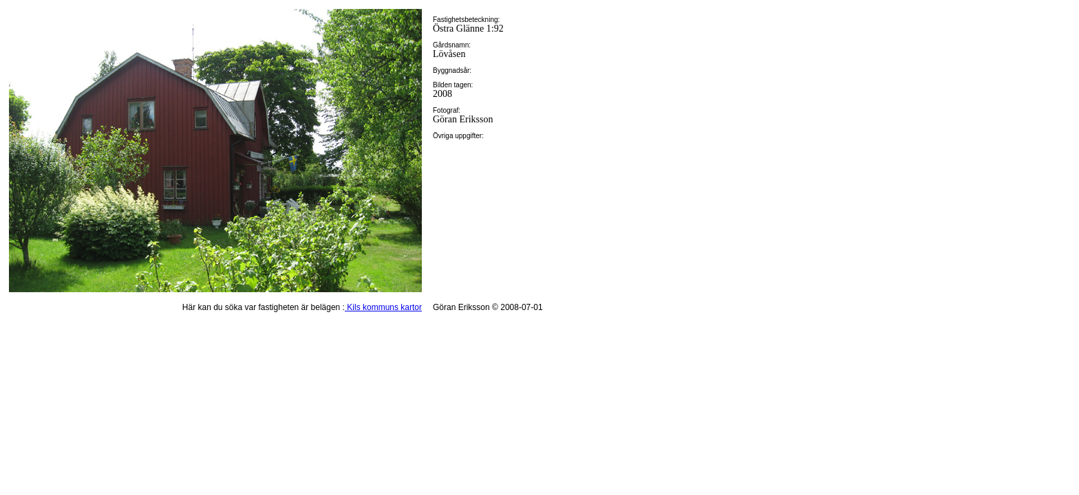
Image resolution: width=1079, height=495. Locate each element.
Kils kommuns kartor (383, 307)
